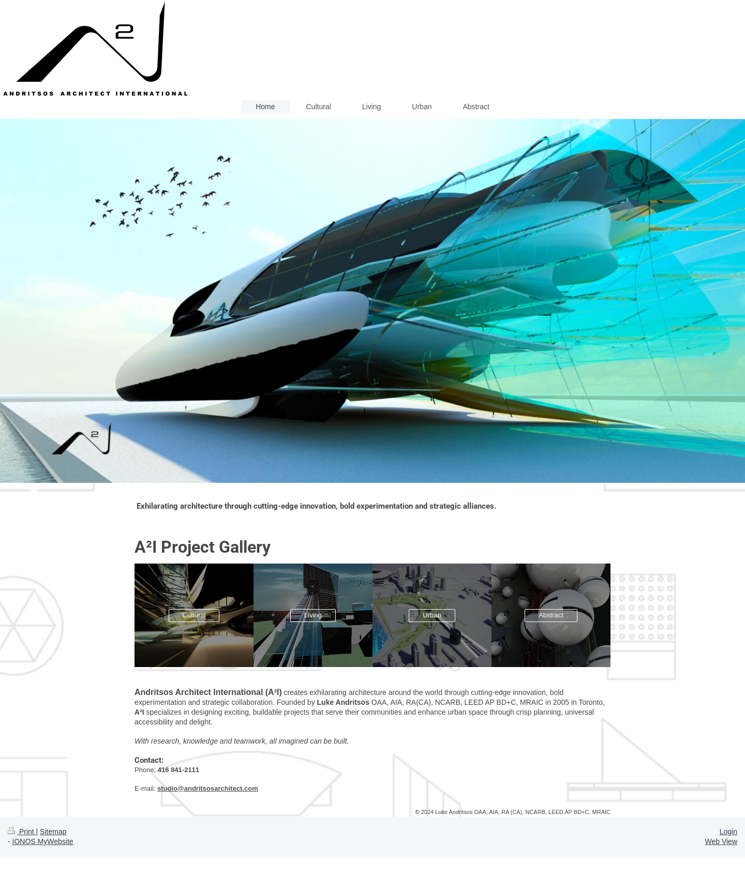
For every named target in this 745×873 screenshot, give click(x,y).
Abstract (551, 615)
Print (22, 831)
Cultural (194, 615)
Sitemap (53, 831)
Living (313, 615)
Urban (432, 615)
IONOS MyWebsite (42, 841)
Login (728, 831)
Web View (721, 841)
